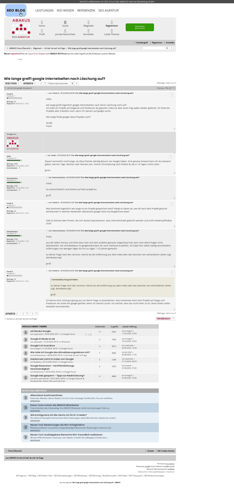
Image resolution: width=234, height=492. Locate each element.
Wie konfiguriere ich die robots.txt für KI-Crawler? (58, 415)
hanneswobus (12, 178)
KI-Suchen (66, 342)
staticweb (38, 342)
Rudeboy (37, 362)
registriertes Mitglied (37, 54)
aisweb (128, 365)
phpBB (147, 466)
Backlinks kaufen (110, 476)
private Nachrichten (65, 32)
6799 (16, 186)
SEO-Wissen (65, 10)
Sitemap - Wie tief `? (166, 88)
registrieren (15, 54)
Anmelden (88, 32)
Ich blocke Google (40, 331)
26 (15, 102)
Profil (42, 32)
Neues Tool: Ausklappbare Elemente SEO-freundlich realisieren (66, 434)
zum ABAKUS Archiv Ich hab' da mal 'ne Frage (24, 458)
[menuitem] (168, 43)
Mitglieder (88, 23)
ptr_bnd (128, 352)
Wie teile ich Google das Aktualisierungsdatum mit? (60, 352)
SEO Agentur (108, 10)
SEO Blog (32, 476)
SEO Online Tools (45, 476)
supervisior (38, 334)
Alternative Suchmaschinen (46, 395)
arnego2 (128, 331)
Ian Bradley (170, 464)
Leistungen (44, 10)
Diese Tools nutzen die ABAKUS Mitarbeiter (54, 405)
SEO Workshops (80, 476)
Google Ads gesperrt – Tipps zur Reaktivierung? (57, 375)
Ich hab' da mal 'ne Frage (76, 355)
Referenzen (86, 10)
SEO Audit (122, 476)
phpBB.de (171, 469)
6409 (16, 164)
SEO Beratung (95, 476)
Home (42, 23)
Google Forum (69, 334)
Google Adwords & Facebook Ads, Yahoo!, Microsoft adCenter (57, 379)
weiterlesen (35, 400)
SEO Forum (109, 1)
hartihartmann (40, 355)
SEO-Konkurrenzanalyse (154, 476)
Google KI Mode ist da (42, 338)
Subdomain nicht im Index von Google (52, 359)
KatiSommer (39, 372)
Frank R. (10, 94)
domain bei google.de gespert (19, 88)
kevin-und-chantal (41, 378)
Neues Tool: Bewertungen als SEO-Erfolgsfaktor (57, 424)
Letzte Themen (111, 32)
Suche (65, 23)
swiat (9, 156)
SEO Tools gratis (135, 476)
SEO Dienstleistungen (63, 476)
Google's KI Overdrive (42, 345)
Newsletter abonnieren (140, 27)
